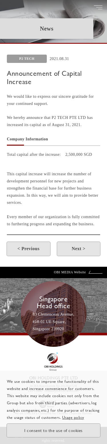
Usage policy (73, 417)
